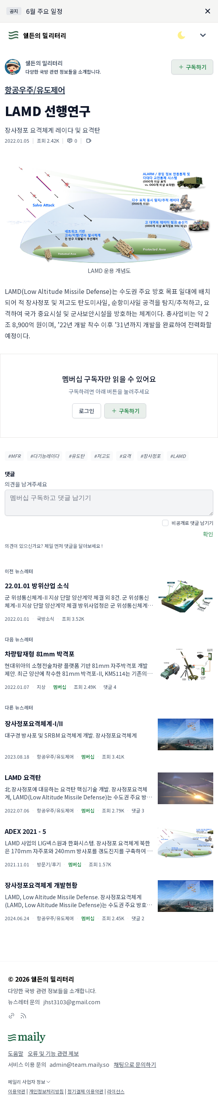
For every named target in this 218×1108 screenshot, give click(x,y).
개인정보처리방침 (46, 1091)
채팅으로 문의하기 (135, 1064)
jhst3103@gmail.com (71, 1002)
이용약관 (16, 1091)
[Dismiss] (207, 11)
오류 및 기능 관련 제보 (53, 1053)
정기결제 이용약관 (85, 1091)
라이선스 (115, 1091)
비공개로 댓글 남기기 (192, 522)
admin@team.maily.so (79, 1064)
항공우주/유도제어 (35, 89)
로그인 (86, 411)
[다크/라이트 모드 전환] (181, 35)
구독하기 (192, 67)
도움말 (15, 1053)
